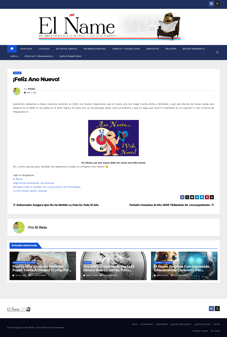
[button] (217, 52)
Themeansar (58, 327)
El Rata (31, 89)
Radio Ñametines (71, 56)
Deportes (152, 48)
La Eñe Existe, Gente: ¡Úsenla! (30, 190)
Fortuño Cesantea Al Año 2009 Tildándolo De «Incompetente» (171, 205)
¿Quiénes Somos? (202, 324)
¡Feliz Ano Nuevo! (36, 79)
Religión (170, 48)
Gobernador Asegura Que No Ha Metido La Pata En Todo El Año (56, 205)
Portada (26, 48)
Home (134, 324)
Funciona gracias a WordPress (21, 327)
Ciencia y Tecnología (126, 48)
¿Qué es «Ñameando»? (181, 324)
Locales (44, 48)
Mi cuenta (215, 331)
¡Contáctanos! (146, 324)
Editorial (158, 262)
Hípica (14, 56)
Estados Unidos (66, 48)
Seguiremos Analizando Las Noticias (33, 183)
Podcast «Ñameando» (39, 56)
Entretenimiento (194, 48)
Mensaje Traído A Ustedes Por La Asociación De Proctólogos (46, 187)
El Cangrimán (37, 275)
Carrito (216, 324)
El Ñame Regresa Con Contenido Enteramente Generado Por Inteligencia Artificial (181, 270)
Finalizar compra (200, 331)
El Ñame (17, 179)
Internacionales (95, 48)
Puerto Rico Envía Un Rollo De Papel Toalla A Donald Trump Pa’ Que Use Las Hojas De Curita (40, 270)
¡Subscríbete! (162, 324)
